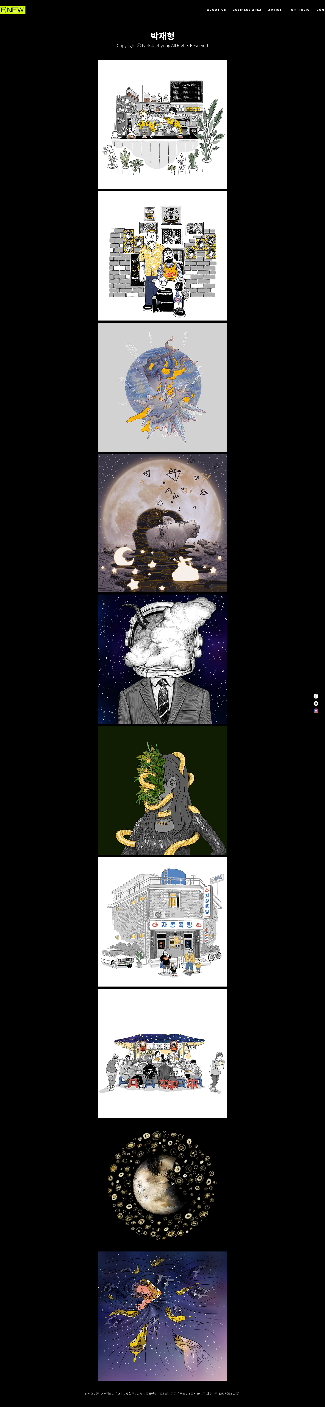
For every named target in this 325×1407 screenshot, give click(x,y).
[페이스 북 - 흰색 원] (316, 696)
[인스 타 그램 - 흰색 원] (316, 703)
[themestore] (316, 710)
